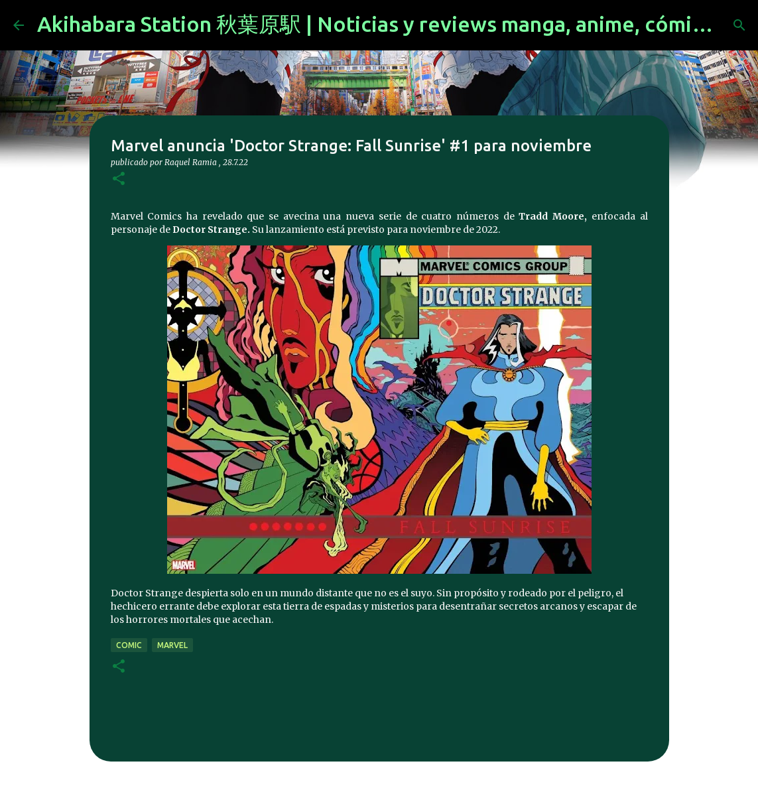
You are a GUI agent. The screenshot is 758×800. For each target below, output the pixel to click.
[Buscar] (739, 25)
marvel (172, 645)
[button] (119, 179)
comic (129, 645)
